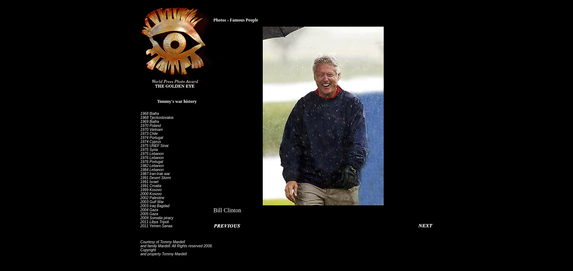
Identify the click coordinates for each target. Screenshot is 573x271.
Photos (219, 20)
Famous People (244, 20)
